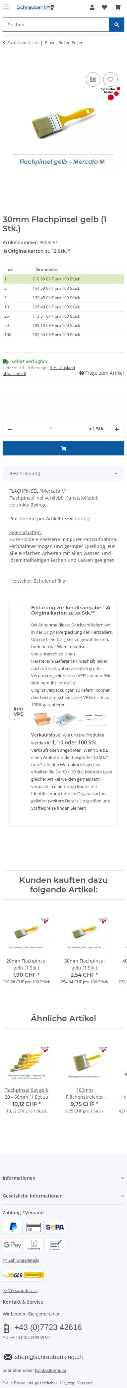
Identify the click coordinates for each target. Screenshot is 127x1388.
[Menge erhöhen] (116, 400)
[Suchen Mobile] (56, 24)
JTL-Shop (75, 1376)
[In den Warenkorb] (8, 63)
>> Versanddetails (20, 1262)
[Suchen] (116, 24)
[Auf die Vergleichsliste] (93, 79)
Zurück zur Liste (22, 42)
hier (81, 779)
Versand (85, 1354)
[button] (92, 7)
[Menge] (50, 400)
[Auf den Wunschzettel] (110, 79)
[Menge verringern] (10, 400)
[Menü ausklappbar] (6, 4)
